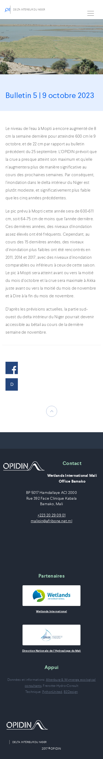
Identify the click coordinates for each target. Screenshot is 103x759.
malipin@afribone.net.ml (51, 521)
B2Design (71, 692)
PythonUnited (52, 692)
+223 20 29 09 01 (52, 515)
